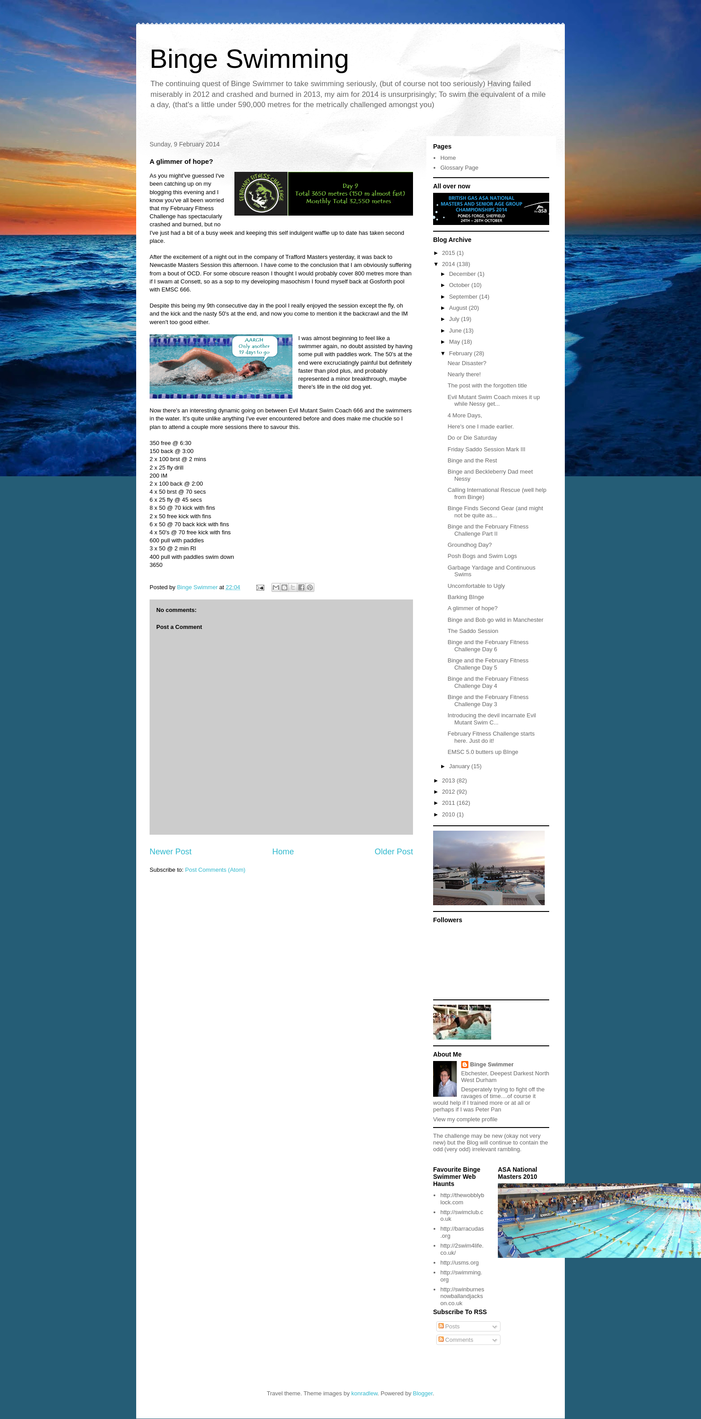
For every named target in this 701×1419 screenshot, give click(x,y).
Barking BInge (465, 597)
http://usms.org (459, 1262)
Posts (449, 1326)
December (463, 273)
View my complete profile (465, 1119)
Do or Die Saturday (472, 437)
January (460, 766)
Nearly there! (463, 374)
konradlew (364, 1393)
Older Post (394, 851)
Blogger (423, 1393)
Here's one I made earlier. (480, 426)
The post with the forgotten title (487, 385)
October (460, 285)
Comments (455, 1339)
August (459, 307)
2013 (449, 780)
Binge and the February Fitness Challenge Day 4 (487, 682)
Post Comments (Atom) (215, 869)
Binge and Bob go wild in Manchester (495, 619)
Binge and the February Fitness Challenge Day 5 (487, 664)
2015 (449, 253)
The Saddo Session (472, 631)
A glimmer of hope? (472, 608)
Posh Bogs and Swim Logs (482, 556)
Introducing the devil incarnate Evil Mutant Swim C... (491, 719)
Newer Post (171, 851)
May (455, 341)
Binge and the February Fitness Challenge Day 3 (487, 700)
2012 (449, 791)
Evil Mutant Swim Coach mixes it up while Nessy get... (493, 401)
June (456, 330)
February (461, 353)
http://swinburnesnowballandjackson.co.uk (462, 1296)
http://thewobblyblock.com (462, 1199)
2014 (449, 264)
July (455, 319)
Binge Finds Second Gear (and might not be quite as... (495, 512)
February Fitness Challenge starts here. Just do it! (490, 737)
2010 (449, 814)
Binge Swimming (249, 59)
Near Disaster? (466, 363)
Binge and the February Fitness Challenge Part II (487, 530)
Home (283, 851)
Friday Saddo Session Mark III (486, 449)
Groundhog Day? (469, 544)
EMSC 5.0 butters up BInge (482, 752)
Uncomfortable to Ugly (476, 586)
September (464, 296)
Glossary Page (459, 167)
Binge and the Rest (472, 460)
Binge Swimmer (492, 1064)
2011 (449, 802)
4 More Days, (464, 415)
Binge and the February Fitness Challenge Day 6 (487, 646)
